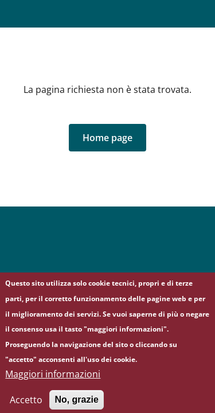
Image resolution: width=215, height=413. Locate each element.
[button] (107, 137)
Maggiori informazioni (52, 378)
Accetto (26, 404)
